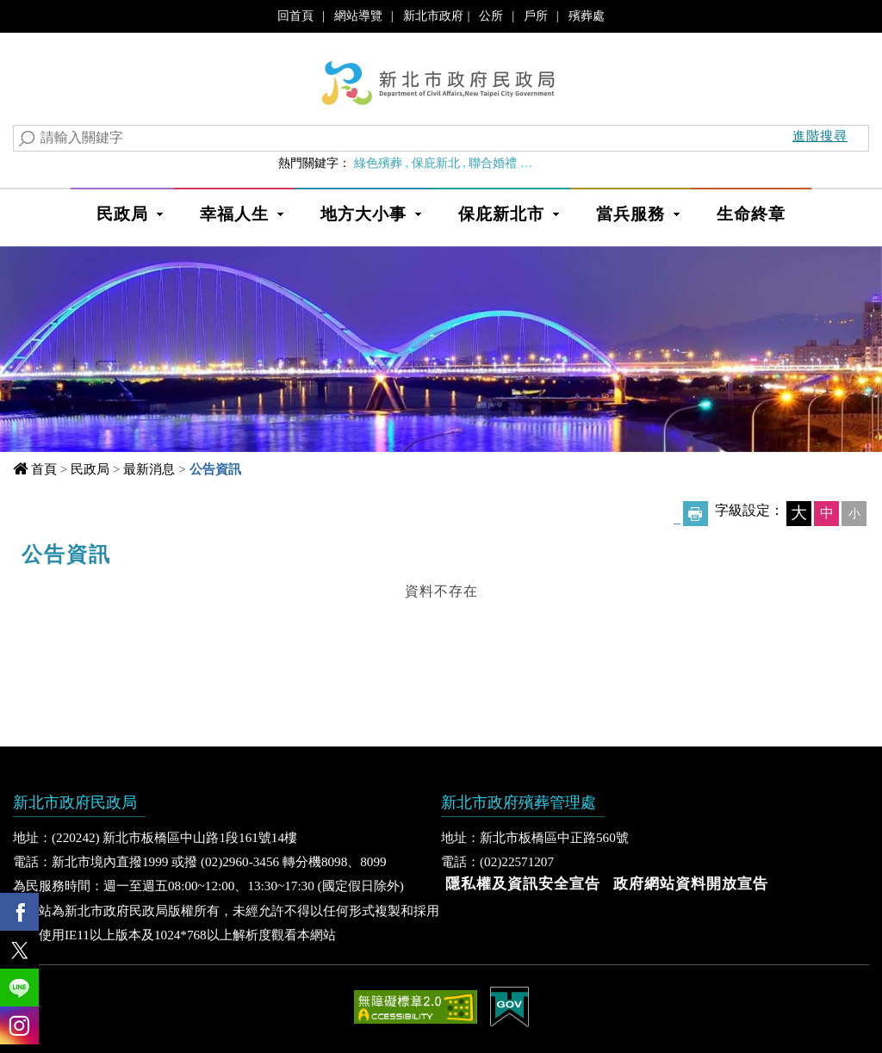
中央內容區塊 (68, 549)
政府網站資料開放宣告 (690, 884)
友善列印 (695, 513)
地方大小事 (363, 214)
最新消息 (149, 468)
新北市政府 (433, 15)
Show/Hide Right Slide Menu (869, 961)
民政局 (122, 214)
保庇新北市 (501, 214)
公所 (491, 15)
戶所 (536, 15)
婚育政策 (550, 163)
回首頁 (295, 15)
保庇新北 (436, 163)
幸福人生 (234, 214)
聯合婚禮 (493, 163)
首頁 (44, 468)
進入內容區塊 (44, 16)
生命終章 (751, 214)
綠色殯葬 (378, 163)
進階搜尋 (820, 135)
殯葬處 (586, 15)
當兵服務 (630, 214)
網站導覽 (358, 15)
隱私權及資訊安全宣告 (522, 884)
